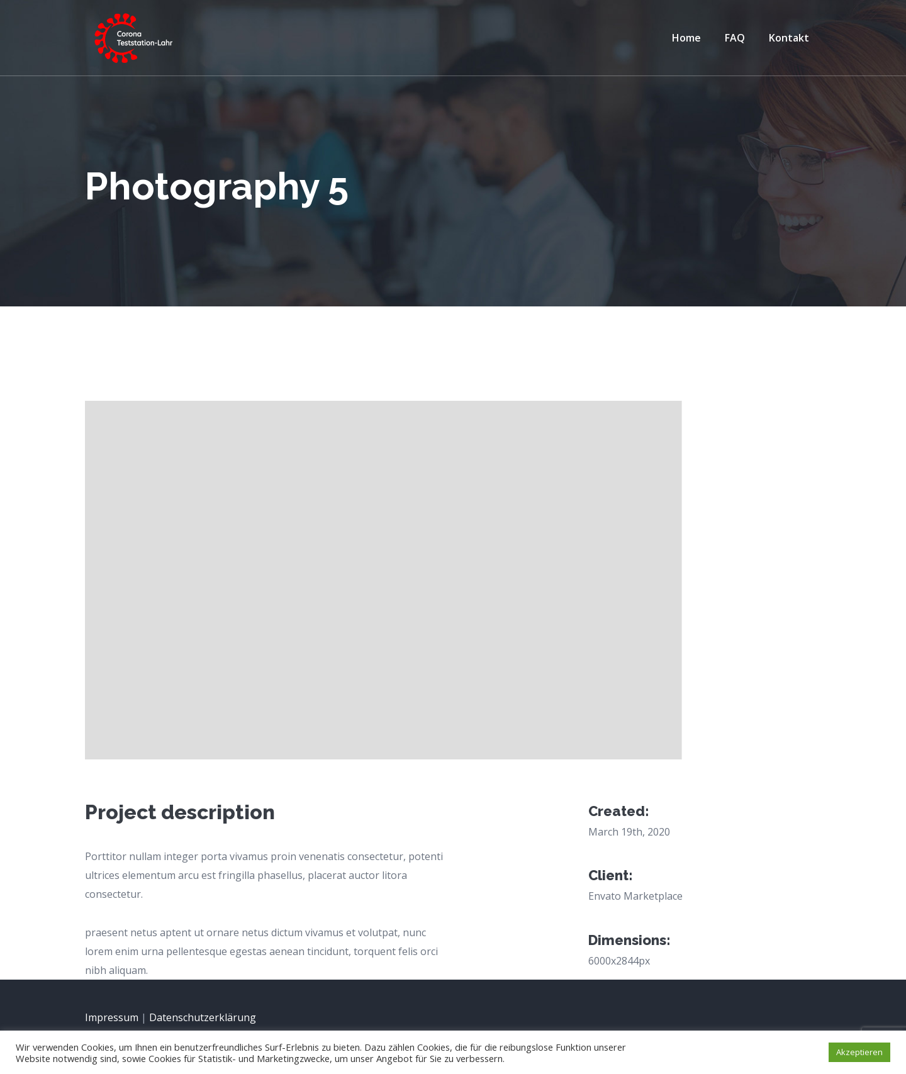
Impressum (111, 1017)
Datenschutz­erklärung (202, 1017)
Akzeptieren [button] (859, 1052)
